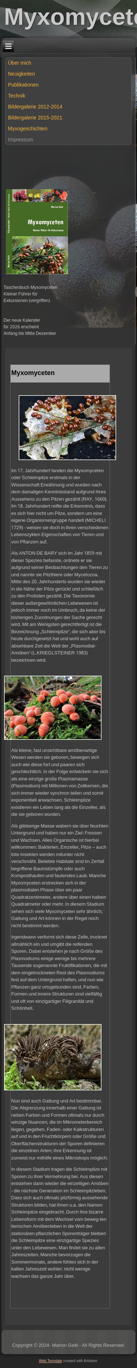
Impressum (20, 139)
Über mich (19, 63)
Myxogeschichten (27, 128)
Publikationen (23, 85)
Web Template (50, 1361)
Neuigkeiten (21, 74)
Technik (16, 96)
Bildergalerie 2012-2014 (35, 107)
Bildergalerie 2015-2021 (35, 118)
